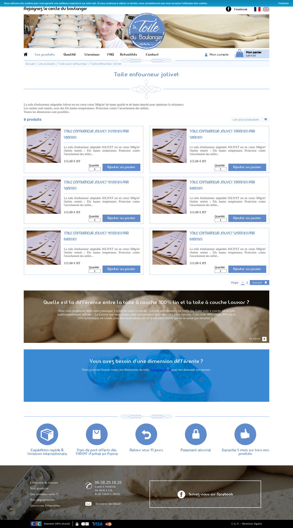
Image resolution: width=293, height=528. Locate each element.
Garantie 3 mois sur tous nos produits (245, 452)
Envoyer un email (108, 503)
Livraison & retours (44, 482)
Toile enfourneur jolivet (105, 63)
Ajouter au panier (121, 167)
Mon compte (219, 54)
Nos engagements (42, 499)
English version (266, 9)
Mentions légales (252, 523)
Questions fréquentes (45, 505)
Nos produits (39, 488)
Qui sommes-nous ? (44, 494)
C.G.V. (235, 523)
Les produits (46, 63)
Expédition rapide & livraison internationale (47, 452)
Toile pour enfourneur (72, 63)
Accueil (30, 63)
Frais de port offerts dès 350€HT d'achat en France (97, 452)
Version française (257, 9)
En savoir (254, 338)
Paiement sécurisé (196, 450)
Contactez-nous (161, 369)
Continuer (283, 3)
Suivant (257, 282)
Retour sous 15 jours (146, 450)
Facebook (240, 9)
